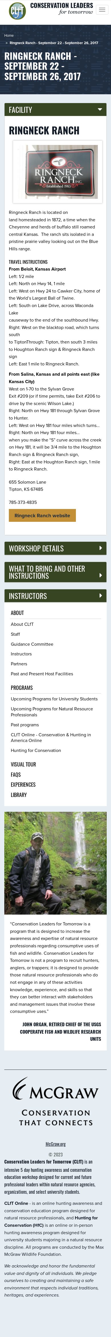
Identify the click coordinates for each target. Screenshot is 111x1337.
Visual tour (23, 764)
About (17, 612)
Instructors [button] (28, 595)
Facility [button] (20, 109)
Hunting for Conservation (36, 750)
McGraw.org (56, 1143)
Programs (22, 687)
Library (19, 794)
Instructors (21, 654)
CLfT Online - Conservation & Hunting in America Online (51, 737)
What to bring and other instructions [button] (47, 572)
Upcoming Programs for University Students (54, 699)
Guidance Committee (32, 644)
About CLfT (22, 624)
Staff (15, 634)
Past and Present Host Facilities (42, 673)
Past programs (25, 724)
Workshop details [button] (36, 548)
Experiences (23, 784)
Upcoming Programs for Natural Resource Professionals (52, 712)
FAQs (16, 774)
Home (9, 35)
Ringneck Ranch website (42, 515)
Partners (19, 664)
